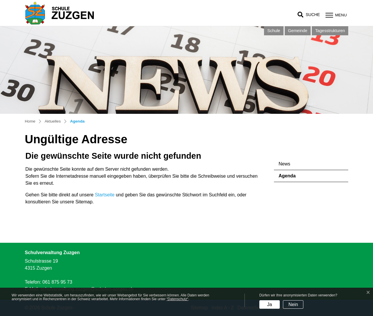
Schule (273, 30)
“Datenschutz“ (178, 299)
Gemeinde (297, 30)
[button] (309, 14)
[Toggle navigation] (335, 15)
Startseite (105, 194)
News (284, 163)
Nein (293, 304)
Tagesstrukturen (330, 30)
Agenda (295, 177)
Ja (269, 304)
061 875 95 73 (57, 282)
